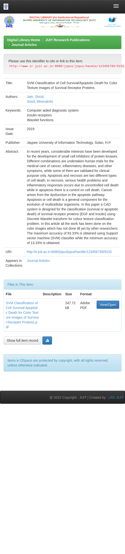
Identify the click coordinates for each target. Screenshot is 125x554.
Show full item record (22, 340)
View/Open (108, 305)
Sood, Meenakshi (40, 101)
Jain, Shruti (35, 97)
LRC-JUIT (116, 397)
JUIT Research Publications (68, 40)
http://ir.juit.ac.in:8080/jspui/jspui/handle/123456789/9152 (69, 252)
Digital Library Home (23, 40)
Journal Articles (24, 45)
